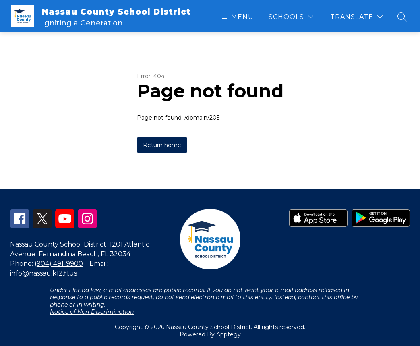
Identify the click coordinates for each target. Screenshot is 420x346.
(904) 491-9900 (59, 263)
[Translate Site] (356, 17)
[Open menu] (237, 17)
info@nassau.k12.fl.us (43, 273)
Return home (162, 145)
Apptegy (228, 334)
